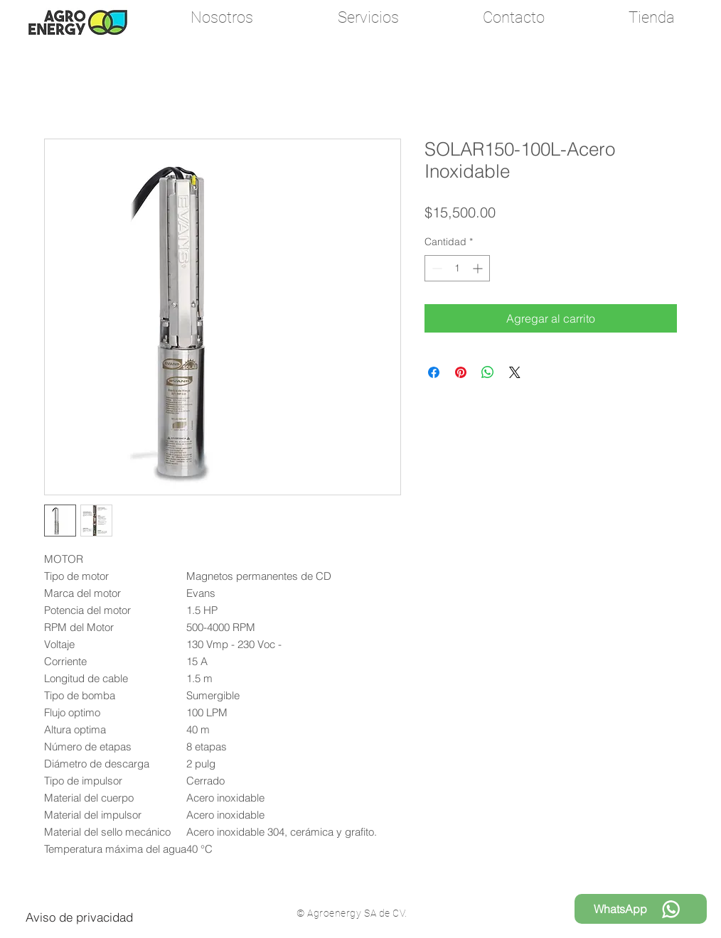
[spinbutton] (457, 268)
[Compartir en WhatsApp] (487, 372)
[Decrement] (435, 268)
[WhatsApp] (641, 909)
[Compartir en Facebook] (433, 372)
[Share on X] (514, 372)
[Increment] (479, 268)
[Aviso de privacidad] (79, 916)
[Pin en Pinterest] (460, 372)
